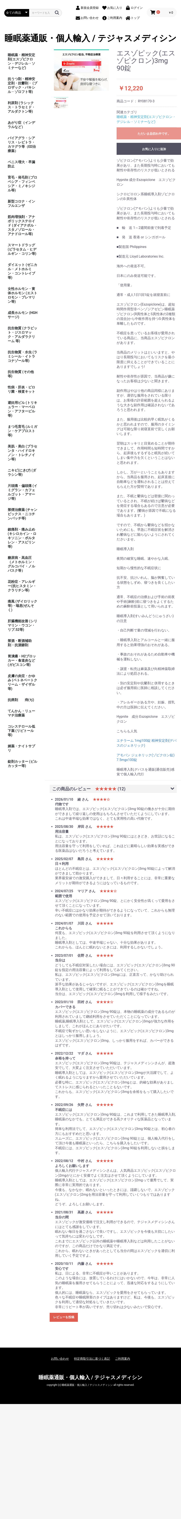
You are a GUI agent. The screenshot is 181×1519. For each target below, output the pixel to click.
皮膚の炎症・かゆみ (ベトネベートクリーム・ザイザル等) (22, 682)
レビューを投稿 (63, 1317)
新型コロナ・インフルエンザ (21, 203)
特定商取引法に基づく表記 (92, 1358)
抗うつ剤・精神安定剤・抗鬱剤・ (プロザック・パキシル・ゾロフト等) (22, 85)
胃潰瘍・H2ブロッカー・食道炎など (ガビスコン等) (22, 660)
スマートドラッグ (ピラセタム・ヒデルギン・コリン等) (22, 249)
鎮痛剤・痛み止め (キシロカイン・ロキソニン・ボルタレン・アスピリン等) (22, 538)
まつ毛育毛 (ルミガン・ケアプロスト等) (22, 431)
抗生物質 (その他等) (21, 374)
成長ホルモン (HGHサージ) (22, 315)
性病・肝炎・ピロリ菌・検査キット (21, 389)
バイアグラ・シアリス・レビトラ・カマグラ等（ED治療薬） (22, 144)
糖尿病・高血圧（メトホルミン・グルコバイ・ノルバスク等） (21, 564)
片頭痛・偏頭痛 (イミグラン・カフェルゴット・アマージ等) (22, 492)
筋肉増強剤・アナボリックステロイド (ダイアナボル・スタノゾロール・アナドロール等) (22, 225)
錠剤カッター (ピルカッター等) (22, 764)
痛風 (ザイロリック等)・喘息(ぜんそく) (22, 605)
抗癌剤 (13, 700)
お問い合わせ (60, 1358)
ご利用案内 (122, 1358)
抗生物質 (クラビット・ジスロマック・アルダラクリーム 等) (22, 334)
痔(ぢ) (29, 700)
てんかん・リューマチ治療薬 (21, 713)
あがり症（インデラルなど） (21, 125)
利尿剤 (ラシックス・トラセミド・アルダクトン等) (21, 107)
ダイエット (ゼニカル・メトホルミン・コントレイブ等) (22, 271)
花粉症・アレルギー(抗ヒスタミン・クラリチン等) (22, 586)
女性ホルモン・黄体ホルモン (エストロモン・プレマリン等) (22, 295)
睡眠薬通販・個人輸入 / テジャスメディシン (90, 38)
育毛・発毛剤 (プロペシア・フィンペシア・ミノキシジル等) (22, 183)
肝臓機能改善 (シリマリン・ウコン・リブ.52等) (22, 625)
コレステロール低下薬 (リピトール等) (21, 730)
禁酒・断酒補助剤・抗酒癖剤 (20, 643)
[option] (81, 70)
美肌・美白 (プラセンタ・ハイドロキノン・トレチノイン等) (22, 452)
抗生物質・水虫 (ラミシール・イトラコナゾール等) (22, 356)
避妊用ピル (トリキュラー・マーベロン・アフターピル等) (22, 409)
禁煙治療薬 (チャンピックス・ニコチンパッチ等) (22, 514)
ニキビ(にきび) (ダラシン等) (22, 472)
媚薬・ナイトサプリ (21, 748)
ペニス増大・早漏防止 (21, 164)
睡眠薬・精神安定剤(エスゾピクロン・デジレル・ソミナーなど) (21, 61)
